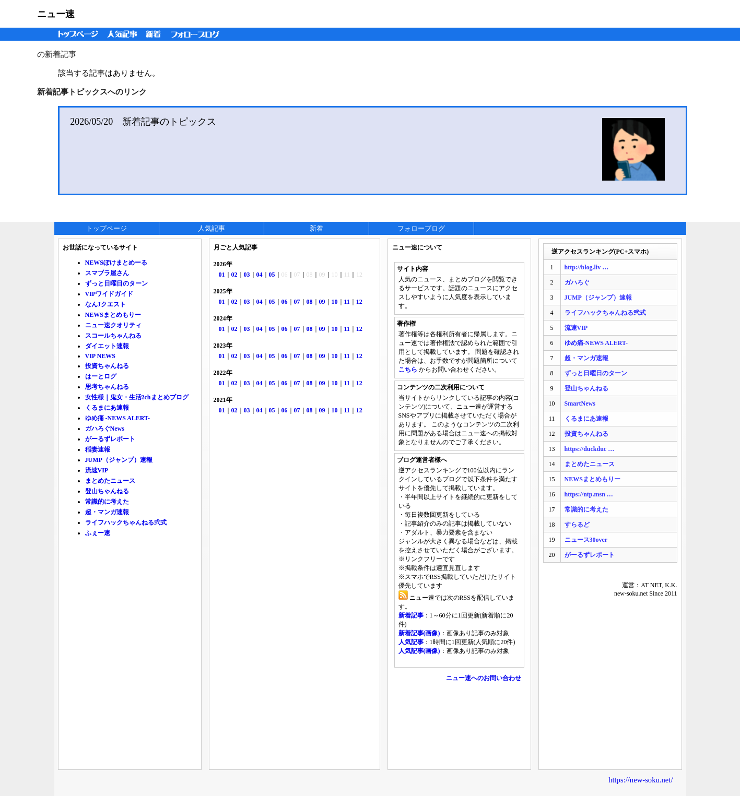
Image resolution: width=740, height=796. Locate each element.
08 (310, 301)
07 (297, 301)
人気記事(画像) (419, 651)
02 (234, 274)
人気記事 (123, 34)
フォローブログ (198, 34)
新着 (155, 34)
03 (247, 274)
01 (222, 274)
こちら (407, 369)
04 (259, 274)
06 (284, 301)
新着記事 (411, 615)
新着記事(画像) (419, 633)
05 (272, 274)
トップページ (75, 34)
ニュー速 (56, 14)
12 (359, 301)
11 (347, 301)
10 (335, 301)
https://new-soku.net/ (640, 780)
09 (322, 301)
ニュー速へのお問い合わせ (483, 678)
